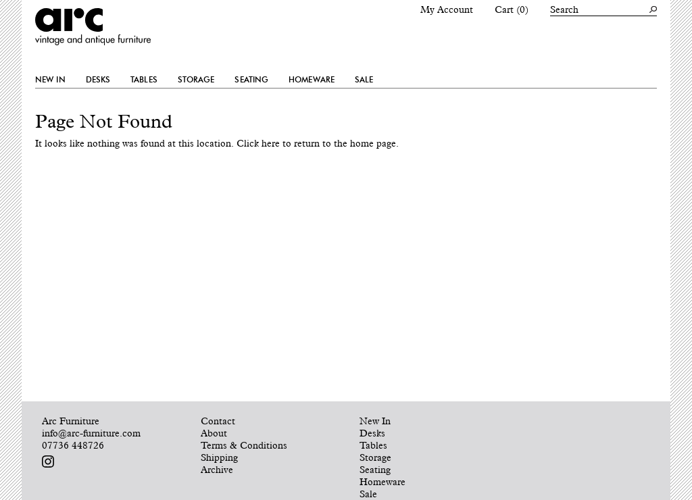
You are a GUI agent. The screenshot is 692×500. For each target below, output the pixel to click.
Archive (217, 469)
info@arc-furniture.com (91, 433)
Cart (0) (511, 9)
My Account (446, 9)
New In (50, 80)
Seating (251, 80)
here (271, 143)
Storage (196, 80)
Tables (143, 80)
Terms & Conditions (244, 445)
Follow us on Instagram (48, 461)
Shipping (219, 457)
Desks (98, 80)
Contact (218, 421)
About (214, 433)
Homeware (312, 80)
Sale (364, 80)
